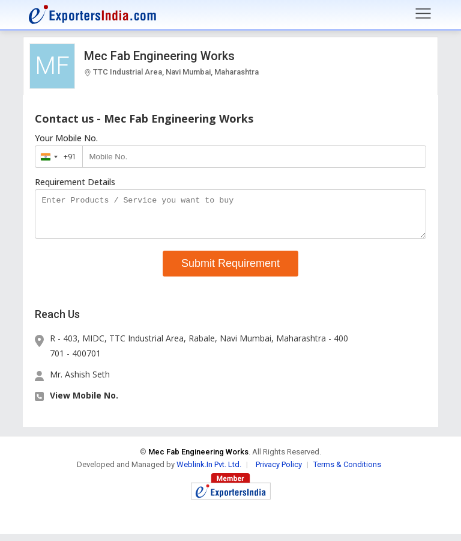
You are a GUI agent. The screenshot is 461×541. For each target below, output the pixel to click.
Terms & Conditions (347, 471)
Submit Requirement (230, 270)
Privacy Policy (279, 471)
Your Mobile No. (66, 138)
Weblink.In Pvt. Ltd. (208, 471)
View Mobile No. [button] (84, 402)
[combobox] (56, 157)
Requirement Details (75, 182)
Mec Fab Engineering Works (159, 56)
